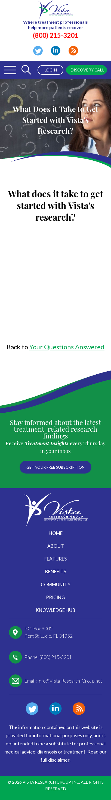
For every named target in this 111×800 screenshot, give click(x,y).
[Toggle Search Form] (26, 70)
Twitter (38, 50)
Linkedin (55, 50)
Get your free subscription (55, 467)
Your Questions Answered (66, 347)
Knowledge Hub (55, 610)
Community (55, 584)
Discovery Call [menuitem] (87, 69)
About (55, 546)
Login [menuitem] (50, 69)
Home (56, 533)
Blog (73, 50)
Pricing (55, 597)
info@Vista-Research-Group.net (70, 681)
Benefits (55, 571)
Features (55, 559)
